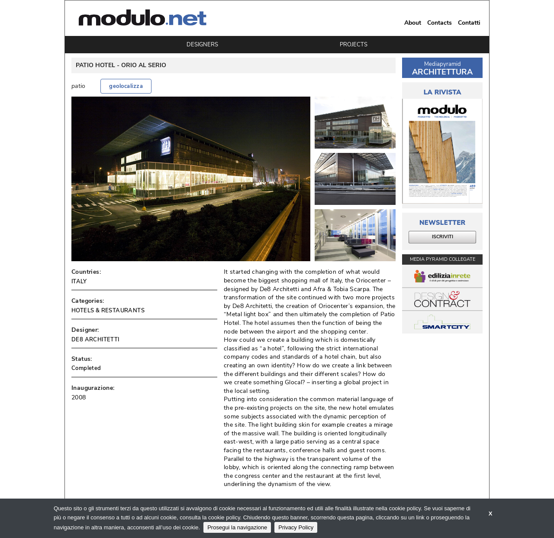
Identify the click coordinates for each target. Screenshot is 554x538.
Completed (86, 368)
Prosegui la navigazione (237, 527)
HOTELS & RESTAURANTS (108, 310)
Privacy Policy (295, 527)
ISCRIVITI (442, 236)
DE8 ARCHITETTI (95, 340)
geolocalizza (126, 86)
